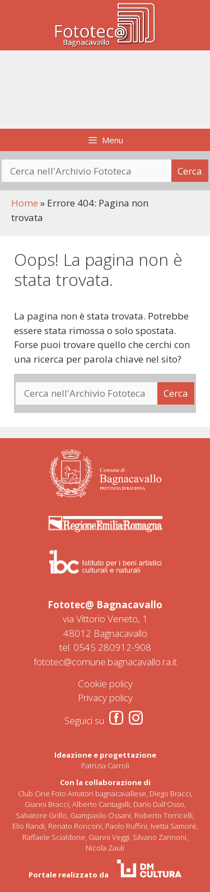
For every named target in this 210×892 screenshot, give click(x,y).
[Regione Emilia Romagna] (105, 523)
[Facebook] (116, 718)
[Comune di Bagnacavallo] (105, 473)
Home (24, 202)
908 (142, 647)
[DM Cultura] (149, 868)
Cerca (190, 171)
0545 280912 (102, 647)
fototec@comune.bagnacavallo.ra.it (105, 661)
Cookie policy (105, 683)
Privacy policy (105, 697)
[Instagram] (136, 718)
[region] (105, 89)
